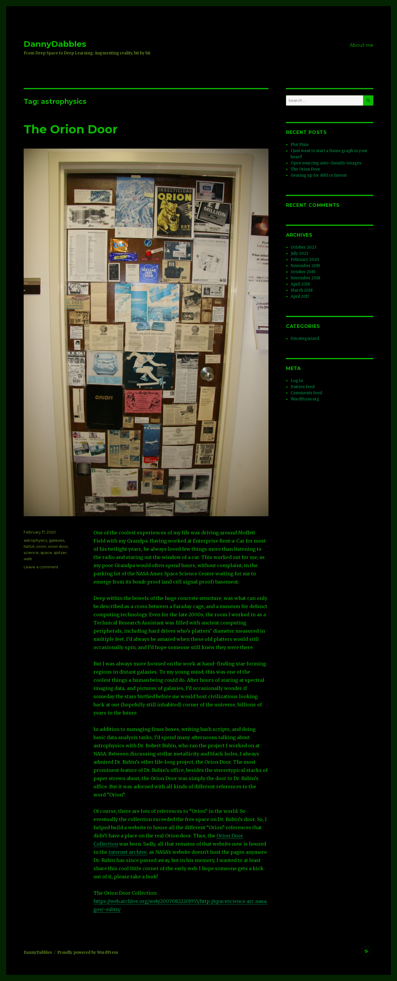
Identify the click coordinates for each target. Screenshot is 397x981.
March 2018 (302, 290)
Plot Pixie (300, 144)
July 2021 (299, 253)
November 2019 (305, 265)
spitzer (60, 552)
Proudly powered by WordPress (87, 952)
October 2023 (303, 247)
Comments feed (306, 392)
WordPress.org (305, 399)
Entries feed (303, 386)
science (31, 552)
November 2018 (305, 278)
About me (361, 45)
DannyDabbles (55, 44)
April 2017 (300, 296)
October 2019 (303, 271)
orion (41, 546)
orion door (58, 546)
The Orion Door (71, 129)
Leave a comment (41, 566)
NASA (29, 546)
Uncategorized (305, 338)
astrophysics (35, 540)
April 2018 (300, 284)
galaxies (56, 540)
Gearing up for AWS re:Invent (319, 175)
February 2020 (305, 259)
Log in (297, 380)
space (46, 552)
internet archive (127, 852)
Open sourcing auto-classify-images (326, 163)
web (28, 558)
